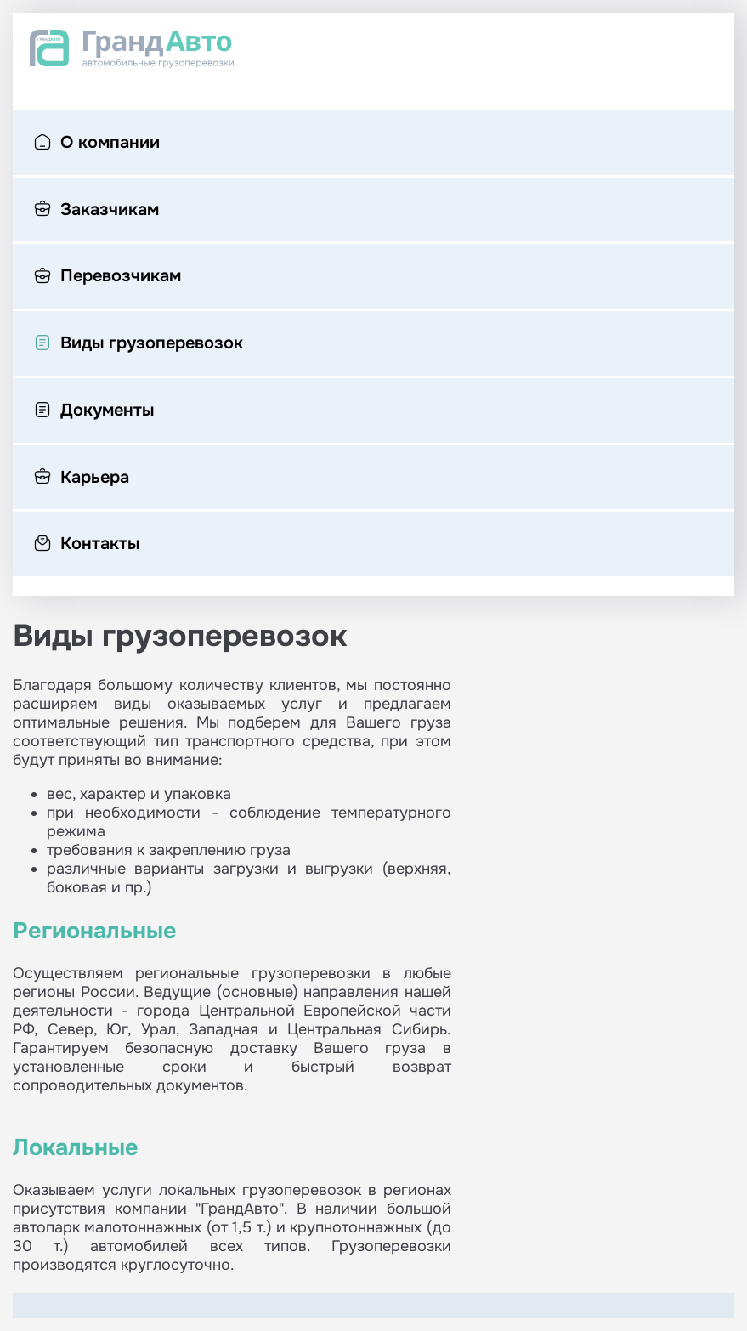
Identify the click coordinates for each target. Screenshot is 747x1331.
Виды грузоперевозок (138, 344)
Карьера (81, 478)
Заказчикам (96, 211)
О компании (97, 144)
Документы (94, 411)
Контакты (86, 545)
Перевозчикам (107, 277)
